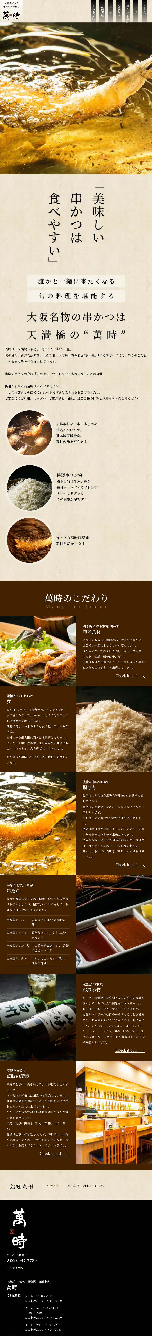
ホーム (144, 9)
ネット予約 (93, 12)
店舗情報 (102, 11)
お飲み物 (119, 11)
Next (146, 98)
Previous (6, 98)
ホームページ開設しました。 (87, 1186)
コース (136, 9)
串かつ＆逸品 (127, 14)
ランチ (110, 9)
